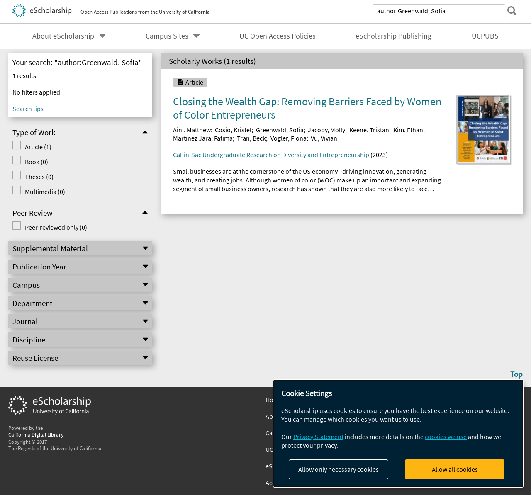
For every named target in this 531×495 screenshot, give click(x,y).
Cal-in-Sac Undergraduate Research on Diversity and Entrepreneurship (271, 154)
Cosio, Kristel (233, 130)
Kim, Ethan (408, 130)
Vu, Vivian (324, 138)
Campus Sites (167, 36)
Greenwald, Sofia (280, 130)
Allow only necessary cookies (338, 469)
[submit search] (512, 10)
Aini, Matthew (192, 130)
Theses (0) (39, 176)
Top (516, 374)
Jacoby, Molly (326, 130)
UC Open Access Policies (277, 36)
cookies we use (446, 436)
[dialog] (398, 433)
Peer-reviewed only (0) (56, 227)
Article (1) (38, 147)
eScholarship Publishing (393, 36)
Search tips (28, 108)
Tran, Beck (251, 138)
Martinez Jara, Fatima (203, 138)
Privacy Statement (318, 436)
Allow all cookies (455, 469)
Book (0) (36, 162)
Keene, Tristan (369, 130)
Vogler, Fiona (288, 138)
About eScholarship (63, 36)
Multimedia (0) (45, 191)
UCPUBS (485, 36)
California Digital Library (35, 434)
